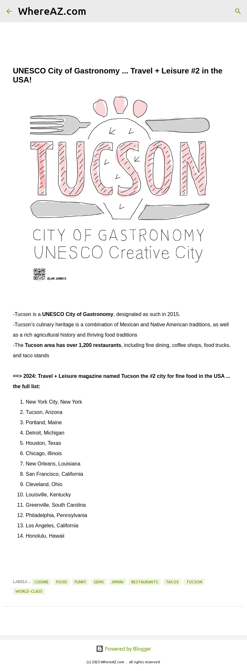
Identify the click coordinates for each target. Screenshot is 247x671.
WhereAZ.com (52, 11)
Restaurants (144, 582)
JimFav (117, 582)
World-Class (28, 591)
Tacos (172, 582)
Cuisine (41, 582)
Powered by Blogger (123, 649)
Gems (99, 582)
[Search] (95, 11)
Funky (80, 582)
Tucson (194, 582)
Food (61, 582)
